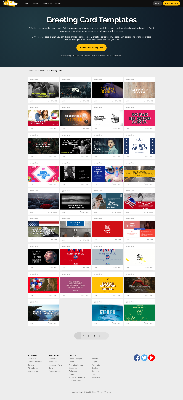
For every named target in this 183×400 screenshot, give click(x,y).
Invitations (96, 374)
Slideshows (73, 368)
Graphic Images (75, 359)
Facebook (137, 357)
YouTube (151, 357)
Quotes (95, 368)
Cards (71, 362)
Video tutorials (55, 371)
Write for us (33, 368)
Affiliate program (35, 362)
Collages (73, 371)
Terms (100, 392)
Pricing (31, 365)
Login (157, 3)
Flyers (71, 374)
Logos (94, 362)
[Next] (106, 335)
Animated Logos (76, 365)
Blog (51, 368)
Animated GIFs (75, 380)
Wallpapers (96, 377)
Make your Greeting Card (91, 48)
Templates (53, 359)
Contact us (33, 371)
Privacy (108, 392)
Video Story (96, 365)
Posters (95, 359)
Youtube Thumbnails (77, 377)
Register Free (171, 3)
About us (32, 359)
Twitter (144, 357)
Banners (95, 371)
